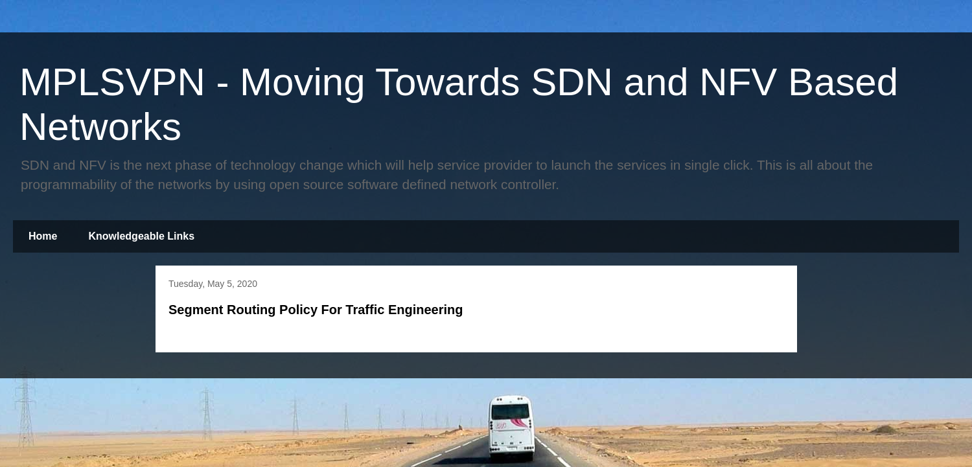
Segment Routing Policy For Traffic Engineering (315, 309)
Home (43, 236)
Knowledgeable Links (141, 236)
